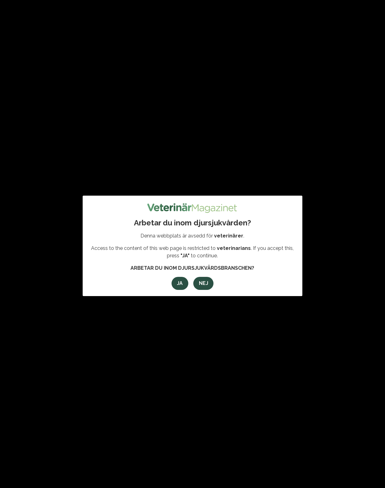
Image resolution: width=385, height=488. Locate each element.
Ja (180, 283)
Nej (203, 283)
